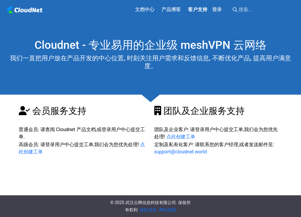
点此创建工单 (180, 137)
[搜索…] (263, 9)
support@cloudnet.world (180, 152)
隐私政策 (148, 209)
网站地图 (167, 209)
